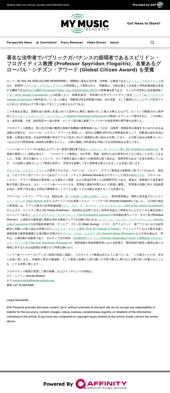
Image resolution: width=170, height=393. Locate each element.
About (114, 42)
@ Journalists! (46, 42)
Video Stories (96, 42)
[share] (161, 42)
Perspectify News (19, 42)
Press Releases (72, 42)
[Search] (152, 42)
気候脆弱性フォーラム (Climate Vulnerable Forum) (104, 238)
